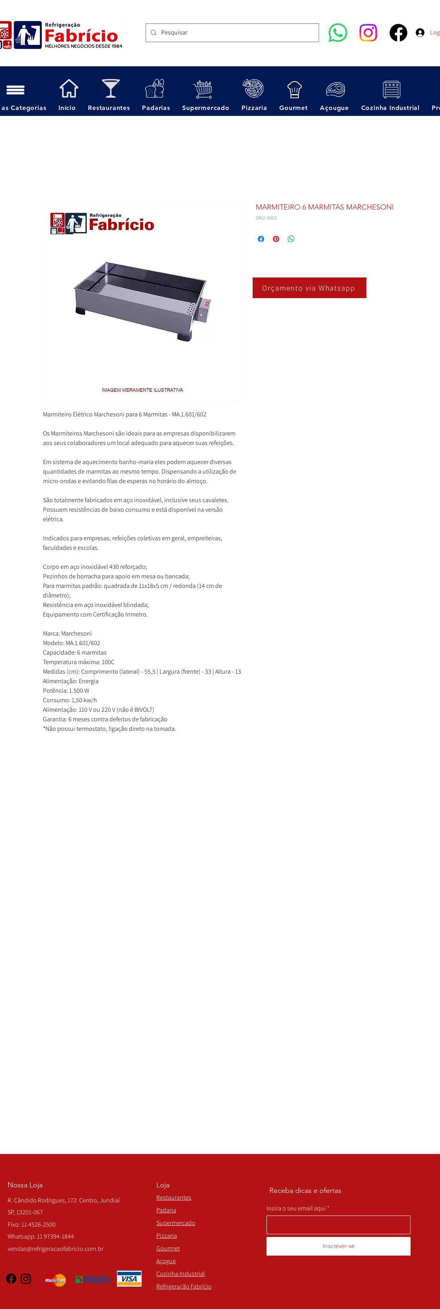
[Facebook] (398, 32)
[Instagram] (368, 32)
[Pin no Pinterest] (276, 239)
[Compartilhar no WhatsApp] (291, 239)
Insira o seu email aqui (296, 1208)
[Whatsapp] (338, 32)
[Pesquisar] (231, 33)
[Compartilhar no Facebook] (261, 239)
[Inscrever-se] (339, 1246)
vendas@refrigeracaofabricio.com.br (55, 1248)
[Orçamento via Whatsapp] (309, 287)
